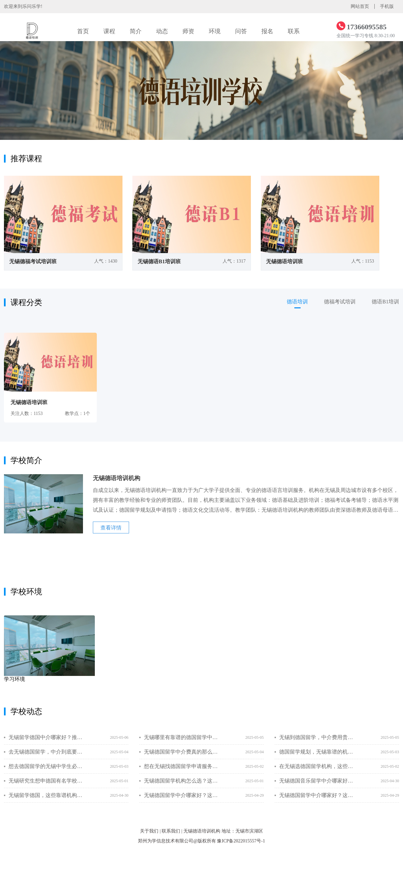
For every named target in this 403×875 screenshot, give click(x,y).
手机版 (387, 6)
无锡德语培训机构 (201, 831)
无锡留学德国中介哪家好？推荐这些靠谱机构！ (46, 737)
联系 (294, 31)
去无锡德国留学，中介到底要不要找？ (46, 752)
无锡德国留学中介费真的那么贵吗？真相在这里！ (181, 752)
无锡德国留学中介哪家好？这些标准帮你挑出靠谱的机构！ (316, 795)
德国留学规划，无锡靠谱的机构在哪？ (316, 752)
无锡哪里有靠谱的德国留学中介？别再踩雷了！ (181, 737)
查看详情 (110, 527)
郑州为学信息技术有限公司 (165, 840)
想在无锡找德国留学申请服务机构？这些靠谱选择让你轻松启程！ (181, 766)
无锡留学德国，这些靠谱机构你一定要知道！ (46, 795)
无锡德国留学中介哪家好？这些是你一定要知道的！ (181, 795)
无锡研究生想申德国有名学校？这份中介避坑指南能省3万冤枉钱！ (46, 781)
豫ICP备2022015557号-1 (241, 840)
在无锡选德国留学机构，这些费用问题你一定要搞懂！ (316, 766)
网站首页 (360, 6)
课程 (109, 31)
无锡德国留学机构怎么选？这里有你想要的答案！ (181, 781)
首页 (83, 31)
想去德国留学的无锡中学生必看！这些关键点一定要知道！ (46, 766)
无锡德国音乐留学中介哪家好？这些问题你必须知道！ (316, 781)
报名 (267, 31)
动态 (162, 31)
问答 (241, 31)
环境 (215, 31)
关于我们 (149, 831)
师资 (188, 31)
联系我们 (171, 831)
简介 (136, 31)
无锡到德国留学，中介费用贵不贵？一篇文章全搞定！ (316, 737)
